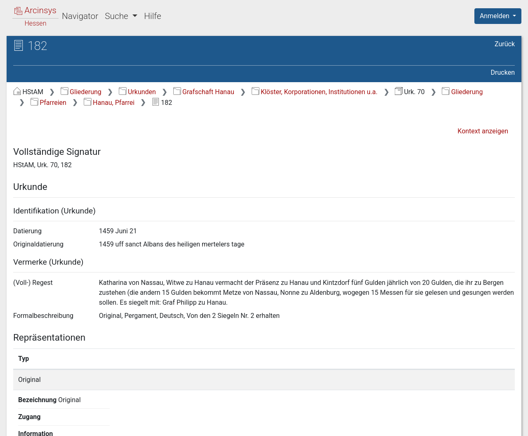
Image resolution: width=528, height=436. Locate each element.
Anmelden (495, 16)
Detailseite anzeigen (397, 380)
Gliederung (81, 92)
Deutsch (49, 419)
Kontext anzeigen (482, 131)
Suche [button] (117, 16)
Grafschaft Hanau (203, 92)
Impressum (500, 425)
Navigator (80, 16)
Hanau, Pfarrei (109, 103)
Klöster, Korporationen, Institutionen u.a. (315, 92)
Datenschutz (376, 425)
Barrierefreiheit (440, 425)
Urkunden (137, 92)
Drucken (503, 72)
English (19, 419)
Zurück (505, 44)
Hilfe (152, 16)
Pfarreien (48, 103)
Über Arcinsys (315, 425)
